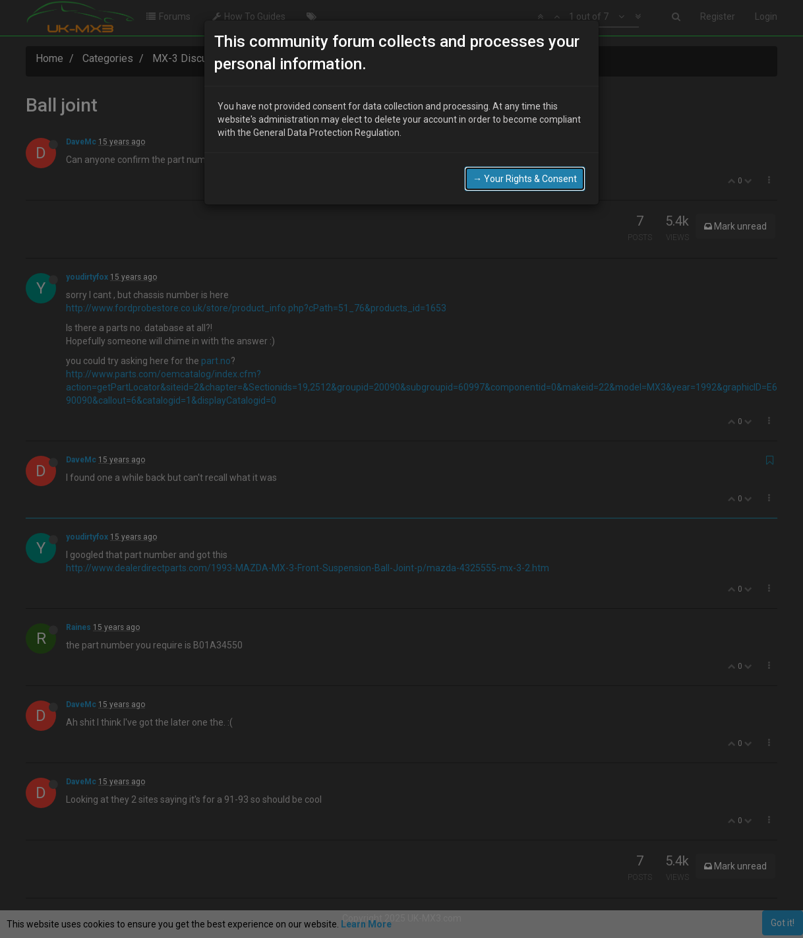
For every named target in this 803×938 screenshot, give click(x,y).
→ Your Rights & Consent (525, 178)
